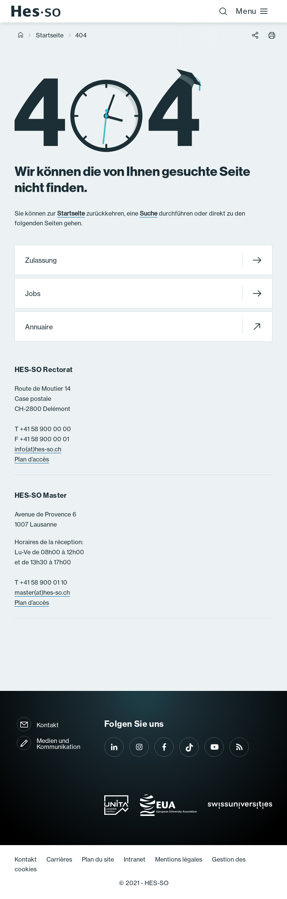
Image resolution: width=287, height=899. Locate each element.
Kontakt (48, 725)
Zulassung (143, 260)
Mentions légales (178, 859)
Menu (252, 11)
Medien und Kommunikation (58, 744)
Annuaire (143, 326)
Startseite (50, 35)
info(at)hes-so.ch (38, 449)
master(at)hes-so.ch (42, 592)
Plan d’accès (32, 459)
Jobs (143, 293)
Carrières (59, 859)
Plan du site (98, 859)
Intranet (134, 859)
